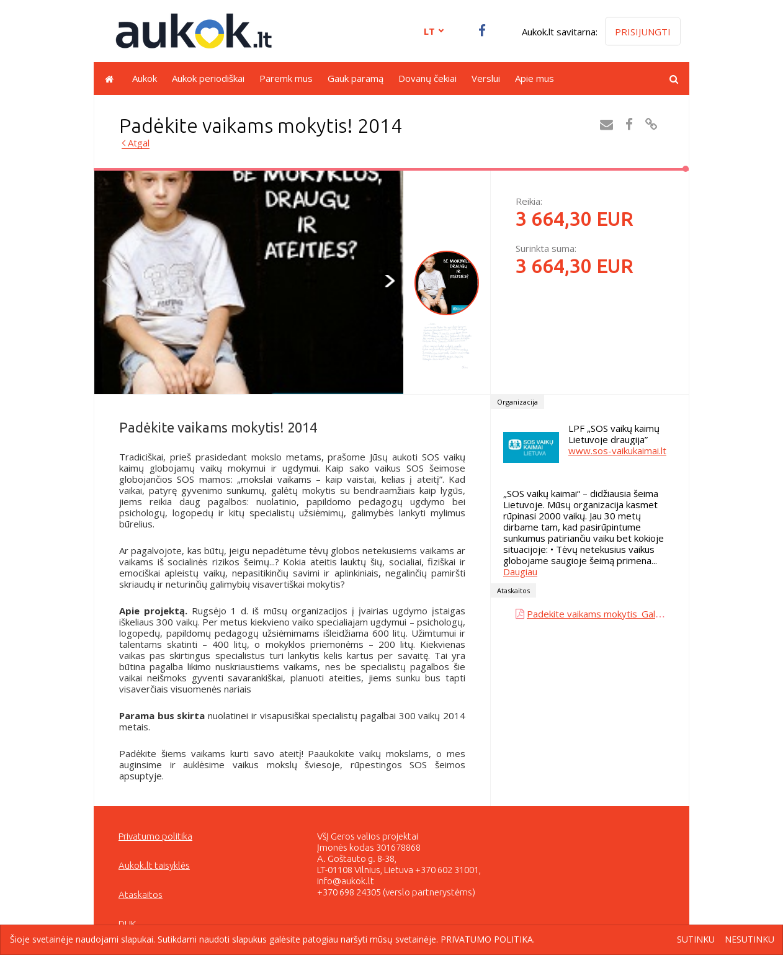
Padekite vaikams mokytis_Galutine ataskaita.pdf (630, 614)
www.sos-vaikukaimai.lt (617, 450)
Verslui (486, 78)
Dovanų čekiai (427, 78)
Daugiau (520, 571)
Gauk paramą (355, 78)
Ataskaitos (141, 894)
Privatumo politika (155, 836)
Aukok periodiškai (208, 78)
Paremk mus (286, 78)
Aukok (144, 78)
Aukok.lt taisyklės (154, 865)
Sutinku (696, 940)
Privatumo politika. (488, 939)
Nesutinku (749, 940)
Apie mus (534, 78)
